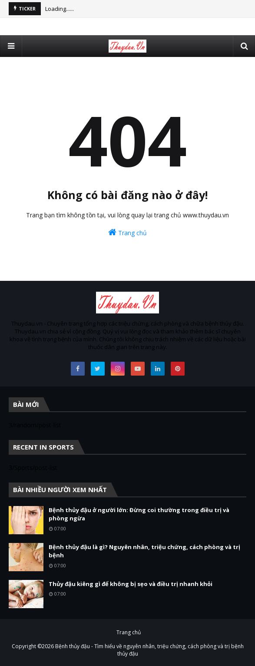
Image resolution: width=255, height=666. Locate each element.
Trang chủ (127, 232)
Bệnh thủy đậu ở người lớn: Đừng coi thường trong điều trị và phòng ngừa (139, 514)
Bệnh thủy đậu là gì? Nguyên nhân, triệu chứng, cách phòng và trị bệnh (144, 551)
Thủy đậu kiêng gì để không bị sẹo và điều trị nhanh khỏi (130, 584)
